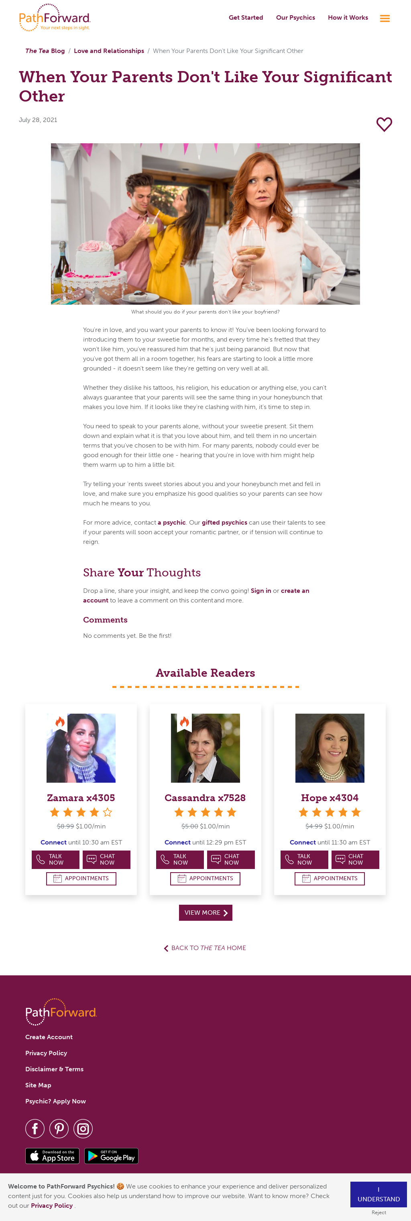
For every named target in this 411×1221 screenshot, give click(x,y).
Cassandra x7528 (205, 798)
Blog (45, 51)
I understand (379, 1194)
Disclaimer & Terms (54, 1069)
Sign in (261, 590)
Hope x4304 (330, 798)
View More (206, 912)
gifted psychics (224, 522)
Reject (379, 1212)
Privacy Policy (52, 1205)
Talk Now (49, 859)
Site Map (38, 1085)
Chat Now (101, 859)
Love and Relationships (109, 51)
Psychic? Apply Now (55, 1101)
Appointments (81, 878)
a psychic (172, 522)
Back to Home (208, 948)
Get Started (246, 17)
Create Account (49, 1037)
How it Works (348, 17)
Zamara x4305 (81, 798)
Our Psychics (295, 17)
